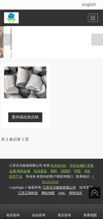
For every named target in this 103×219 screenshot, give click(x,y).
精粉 (54, 171)
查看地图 (90, 211)
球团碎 (66, 171)
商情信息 (75, 193)
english (89, 4)
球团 (77, 171)
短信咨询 (38, 211)
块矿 (87, 171)
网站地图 (48, 193)
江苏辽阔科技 (28, 193)
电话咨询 (13, 211)
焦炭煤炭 (40, 171)
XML (62, 193)
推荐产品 (15, 176)
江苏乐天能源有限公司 (59, 187)
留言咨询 (64, 211)
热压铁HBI (58, 165)
